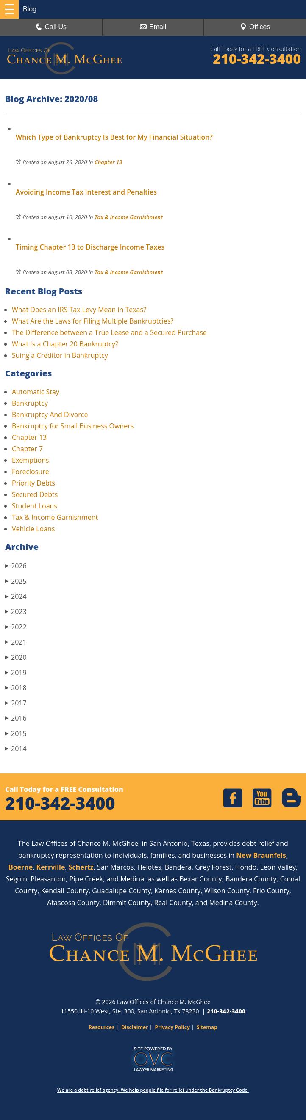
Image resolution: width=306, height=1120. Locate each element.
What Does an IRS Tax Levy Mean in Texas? (79, 309)
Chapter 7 (27, 448)
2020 (16, 657)
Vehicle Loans (33, 528)
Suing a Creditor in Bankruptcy (60, 355)
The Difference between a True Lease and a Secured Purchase (109, 332)
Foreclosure (30, 471)
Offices (255, 26)
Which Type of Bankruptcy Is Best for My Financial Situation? (114, 137)
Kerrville (50, 867)
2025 (16, 581)
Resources (101, 1027)
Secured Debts (35, 494)
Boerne (20, 867)
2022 (16, 626)
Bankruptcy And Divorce (50, 414)
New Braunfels (261, 855)
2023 (16, 611)
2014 (16, 748)
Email (153, 26)
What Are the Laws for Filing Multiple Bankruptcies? (92, 321)
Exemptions (30, 460)
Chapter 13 (108, 162)
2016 (16, 718)
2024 (16, 596)
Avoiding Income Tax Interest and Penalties (86, 192)
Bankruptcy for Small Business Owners (73, 426)
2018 (16, 687)
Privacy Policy (172, 1027)
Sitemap (207, 1027)
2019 (16, 672)
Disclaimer (134, 1027)
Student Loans (34, 506)
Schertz (81, 867)
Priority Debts (33, 483)
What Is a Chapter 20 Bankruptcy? (65, 344)
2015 (16, 733)
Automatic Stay (35, 391)
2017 (16, 702)
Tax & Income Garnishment (129, 217)
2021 (16, 642)
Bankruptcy (30, 403)
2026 (16, 565)
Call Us (51, 26)
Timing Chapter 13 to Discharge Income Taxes (90, 247)
